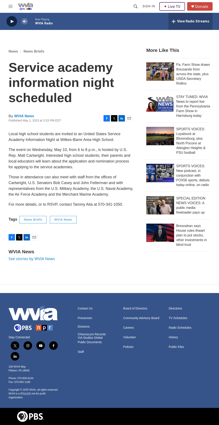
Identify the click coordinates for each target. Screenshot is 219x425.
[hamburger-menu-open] (10, 6)
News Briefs (34, 51)
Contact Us (85, 308)
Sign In (148, 6)
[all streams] (191, 21)
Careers (128, 327)
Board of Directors (135, 308)
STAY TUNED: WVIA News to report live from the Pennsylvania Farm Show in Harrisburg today (193, 106)
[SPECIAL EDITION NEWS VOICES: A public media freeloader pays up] (160, 205)
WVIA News (24, 116)
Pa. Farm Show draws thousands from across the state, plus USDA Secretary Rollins (193, 74)
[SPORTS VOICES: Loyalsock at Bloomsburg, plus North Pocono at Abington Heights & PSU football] (160, 136)
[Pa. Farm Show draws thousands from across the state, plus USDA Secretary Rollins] (160, 71)
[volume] (24, 21)
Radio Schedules (180, 327)
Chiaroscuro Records (92, 334)
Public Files (176, 347)
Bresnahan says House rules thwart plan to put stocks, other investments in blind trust (191, 235)
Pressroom (85, 318)
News (13, 51)
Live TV (172, 6)
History (173, 337)
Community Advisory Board (141, 318)
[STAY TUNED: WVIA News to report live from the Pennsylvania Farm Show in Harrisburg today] (160, 104)
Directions (175, 308)
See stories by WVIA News (32, 258)
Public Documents (90, 342)
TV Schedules (178, 318)
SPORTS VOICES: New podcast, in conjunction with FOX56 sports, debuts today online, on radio (193, 175)
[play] (11, 21)
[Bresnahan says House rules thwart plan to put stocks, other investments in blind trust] (160, 233)
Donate (201, 6)
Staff (81, 351)
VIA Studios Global (90, 337)
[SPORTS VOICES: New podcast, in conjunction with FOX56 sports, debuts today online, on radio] (160, 173)
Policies (128, 347)
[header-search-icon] (136, 6)
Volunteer (129, 337)
